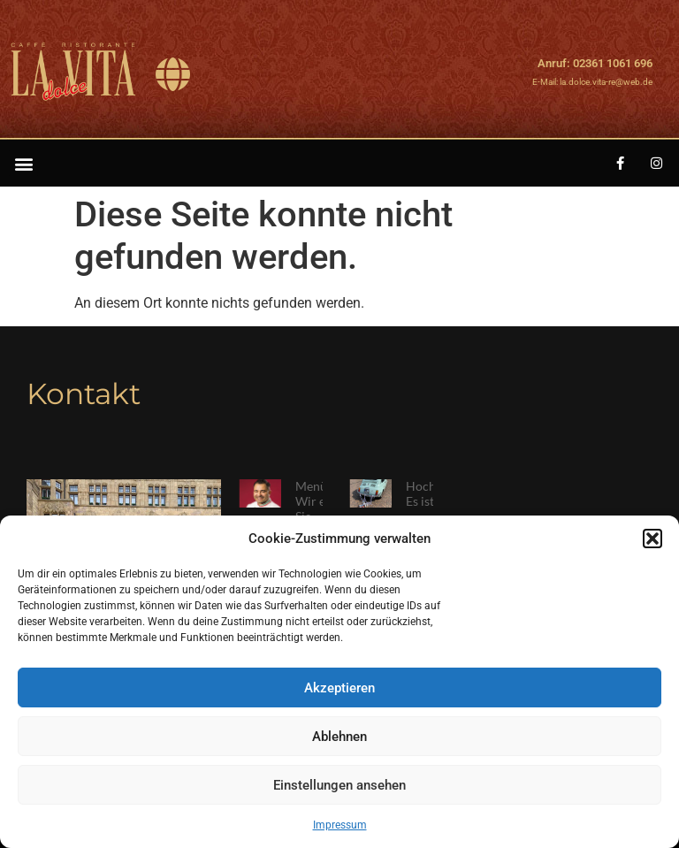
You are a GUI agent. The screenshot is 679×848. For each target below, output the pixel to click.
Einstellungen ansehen (339, 785)
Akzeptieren (339, 688)
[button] (652, 538)
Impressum (340, 825)
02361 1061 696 (612, 63)
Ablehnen (339, 737)
